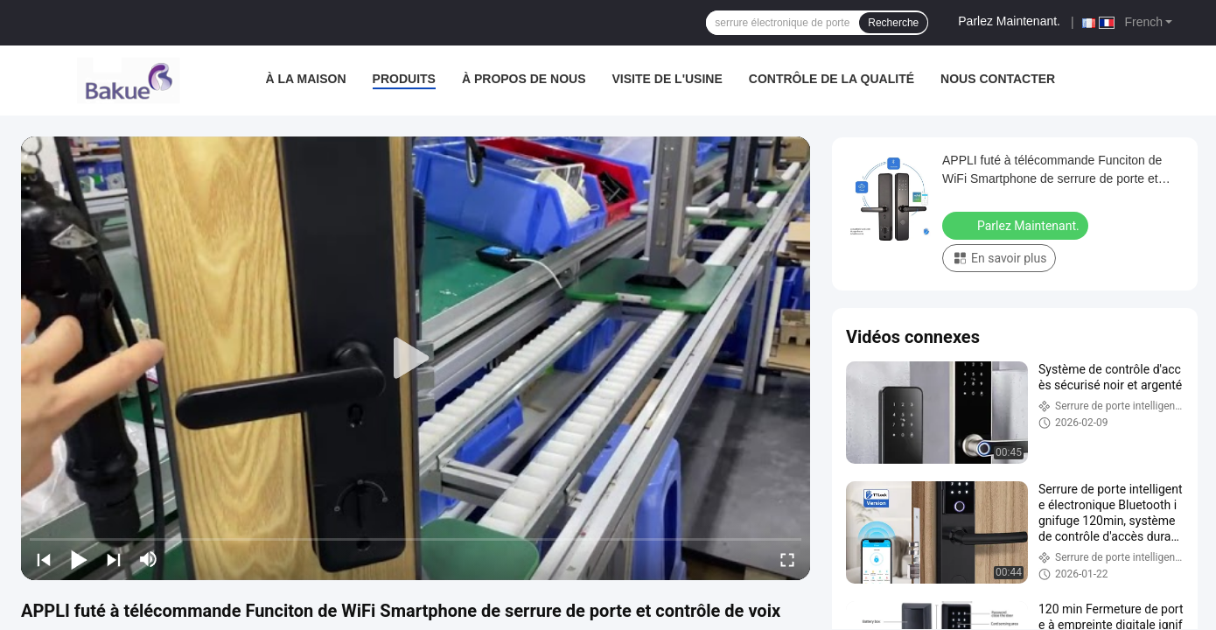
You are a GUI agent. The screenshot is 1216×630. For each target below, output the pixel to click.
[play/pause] (78, 559)
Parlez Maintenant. (1009, 21)
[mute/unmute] (148, 559)
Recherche (893, 23)
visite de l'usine (667, 79)
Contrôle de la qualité (831, 79)
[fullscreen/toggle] (787, 559)
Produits (404, 79)
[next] (113, 559)
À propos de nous (524, 79)
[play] (415, 359)
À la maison (306, 79)
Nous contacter (997, 79)
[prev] (43, 559)
